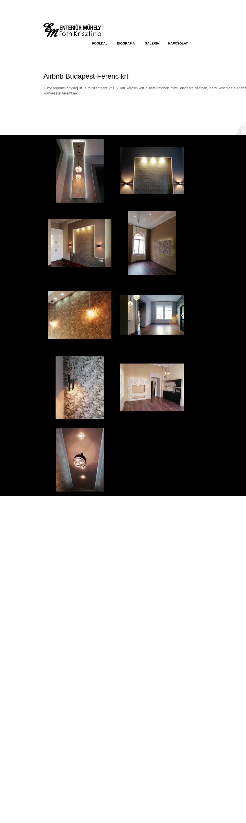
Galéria (152, 43)
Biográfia (126, 43)
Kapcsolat (178, 43)
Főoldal (99, 43)
